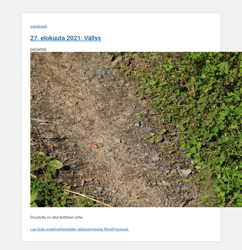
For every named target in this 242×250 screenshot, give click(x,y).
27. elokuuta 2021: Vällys (65, 38)
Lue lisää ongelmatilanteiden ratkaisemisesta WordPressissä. (79, 229)
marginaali (38, 26)
